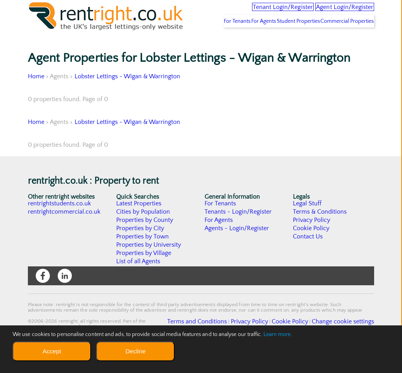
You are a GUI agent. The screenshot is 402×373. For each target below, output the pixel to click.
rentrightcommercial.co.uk (64, 235)
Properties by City (140, 252)
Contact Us (308, 260)
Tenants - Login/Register (238, 235)
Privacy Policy (312, 243)
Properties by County (145, 243)
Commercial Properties (343, 45)
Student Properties (284, 45)
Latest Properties (139, 227)
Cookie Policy (311, 252)
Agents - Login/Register (237, 252)
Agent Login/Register (334, 11)
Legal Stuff (307, 227)
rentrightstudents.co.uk (60, 227)
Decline (135, 351)
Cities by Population (143, 235)
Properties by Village (144, 277)
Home (36, 100)
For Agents (240, 45)
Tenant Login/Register (249, 11)
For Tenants (204, 45)
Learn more (277, 334)
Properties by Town (142, 260)
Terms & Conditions (320, 235)
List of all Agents (138, 285)
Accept (51, 351)
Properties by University (149, 268)
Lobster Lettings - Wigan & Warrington (128, 100)
